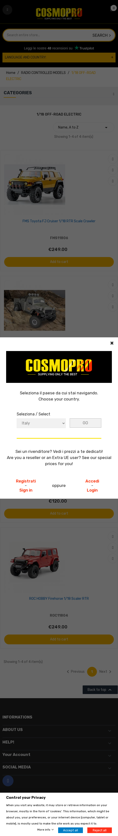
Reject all (99, 830)
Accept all (70, 830)
